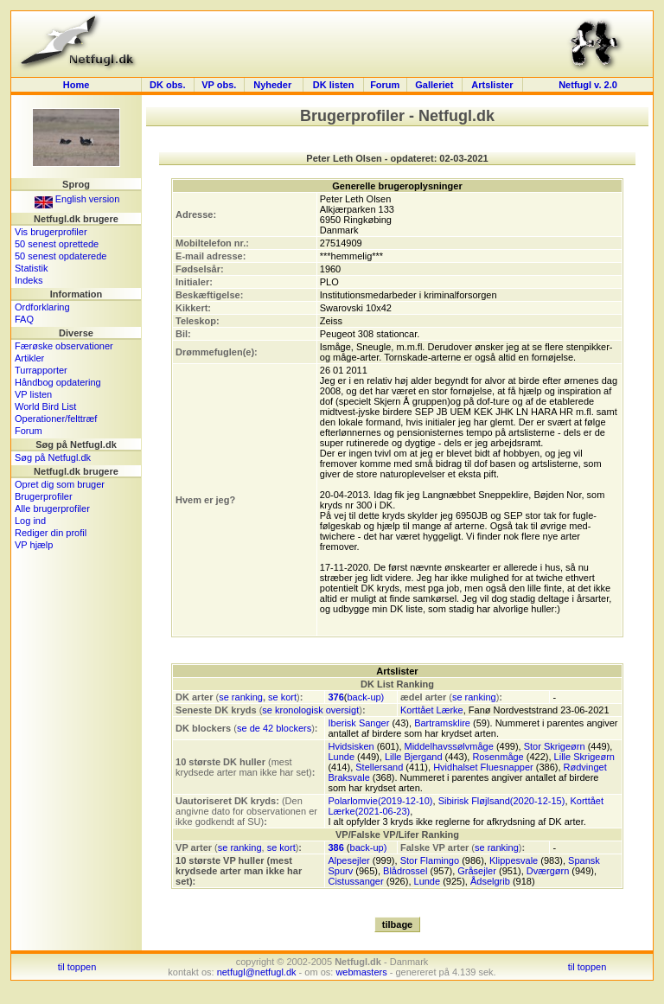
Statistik (31, 268)
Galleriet (434, 85)
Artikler (29, 358)
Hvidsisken (351, 746)
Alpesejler (348, 860)
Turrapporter (41, 370)
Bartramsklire (442, 723)
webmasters (360, 972)
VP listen (33, 394)
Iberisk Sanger (358, 723)
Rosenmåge (497, 756)
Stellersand (379, 767)
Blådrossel (405, 871)
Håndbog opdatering (58, 382)
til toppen (77, 967)
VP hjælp (34, 545)
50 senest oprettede (57, 244)
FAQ (24, 319)
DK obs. (168, 85)
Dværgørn (548, 871)
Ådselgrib (490, 881)
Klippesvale (513, 860)
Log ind (30, 520)
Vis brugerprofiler (51, 232)
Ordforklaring (42, 307)
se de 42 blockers (274, 728)
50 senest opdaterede (60, 256)
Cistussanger (355, 881)
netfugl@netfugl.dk (257, 972)
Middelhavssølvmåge (449, 746)
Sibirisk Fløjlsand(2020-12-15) (501, 801)
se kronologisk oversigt (310, 710)
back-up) (365, 697)
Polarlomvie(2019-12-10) (380, 801)
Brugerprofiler (44, 496)
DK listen (333, 85)
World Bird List (45, 406)
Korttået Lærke (431, 710)
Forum (384, 85)
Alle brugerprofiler (52, 508)
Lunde (341, 756)
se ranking (241, 697)
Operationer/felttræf (56, 418)
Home (76, 85)
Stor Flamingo (429, 860)
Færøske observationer (64, 346)
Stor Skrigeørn (554, 746)
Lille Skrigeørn (584, 756)
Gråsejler (476, 871)
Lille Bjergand (414, 756)
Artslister (492, 85)
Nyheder (273, 85)
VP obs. (218, 85)
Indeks (28, 280)
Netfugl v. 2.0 (588, 85)
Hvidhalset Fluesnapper (483, 767)
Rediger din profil (50, 533)
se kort (282, 697)
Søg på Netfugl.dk (53, 457)
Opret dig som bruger (60, 484)
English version (77, 199)
